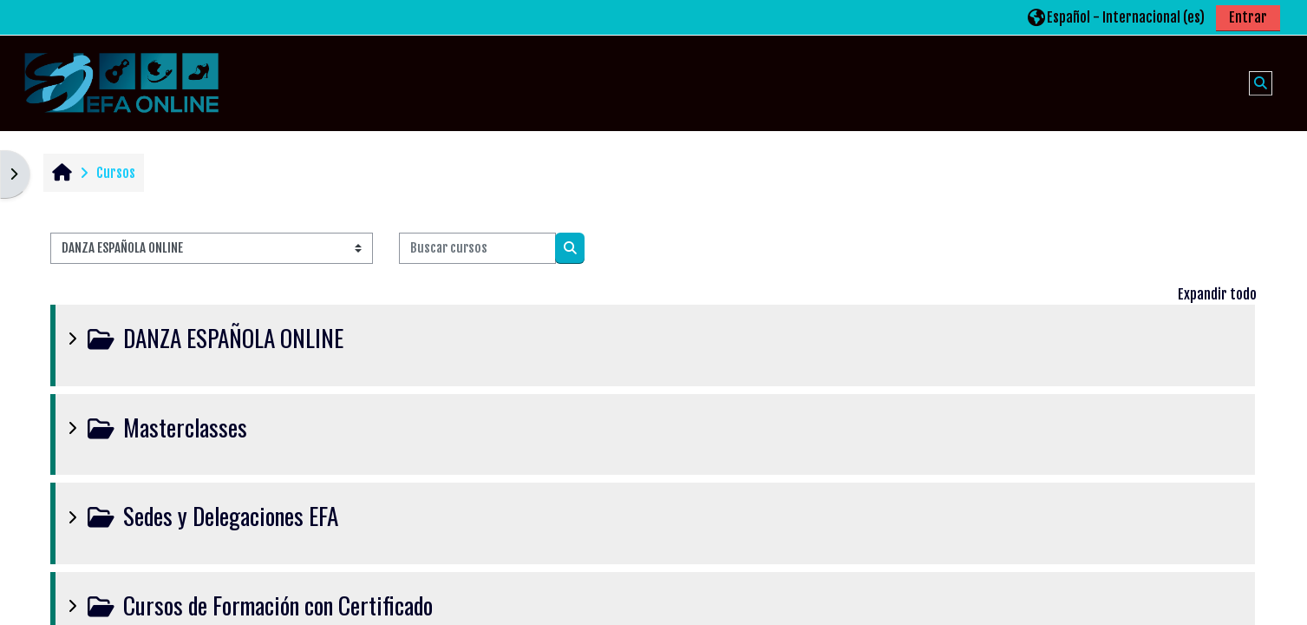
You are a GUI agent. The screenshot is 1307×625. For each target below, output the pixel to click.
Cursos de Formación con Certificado (278, 605)
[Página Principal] (121, 82)
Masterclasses (185, 427)
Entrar (1248, 17)
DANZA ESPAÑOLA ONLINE (233, 337)
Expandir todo (1217, 294)
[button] (1116, 16)
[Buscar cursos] (477, 249)
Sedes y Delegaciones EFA (230, 515)
